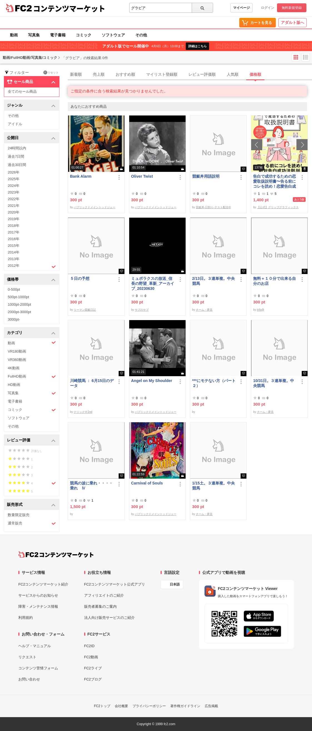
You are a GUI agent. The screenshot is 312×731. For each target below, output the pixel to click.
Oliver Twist (142, 176)
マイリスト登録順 (161, 74)
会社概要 (121, 706)
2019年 (13, 219)
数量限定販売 (18, 515)
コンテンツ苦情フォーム (38, 668)
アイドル (15, 124)
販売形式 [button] (31, 505)
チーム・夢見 (204, 309)
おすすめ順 (125, 74)
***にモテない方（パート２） (214, 383)
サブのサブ (142, 309)
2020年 (13, 212)
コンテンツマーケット (69, 8)
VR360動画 (17, 360)
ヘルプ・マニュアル (34, 646)
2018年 (13, 225)
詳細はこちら (197, 46)
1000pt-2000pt (19, 304)
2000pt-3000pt (19, 312)
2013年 (13, 259)
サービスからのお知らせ (38, 595)
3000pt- (14, 319)
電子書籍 (58, 35)
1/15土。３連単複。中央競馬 (213, 485)
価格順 (255, 74)
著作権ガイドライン (185, 706)
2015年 (13, 245)
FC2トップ (102, 706)
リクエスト (27, 657)
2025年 (13, 179)
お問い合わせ (29, 679)
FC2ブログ (93, 679)
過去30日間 (17, 165)
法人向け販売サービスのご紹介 (109, 618)
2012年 (32, 266)
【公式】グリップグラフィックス (278, 207)
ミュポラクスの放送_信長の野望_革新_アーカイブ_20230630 (152, 283)
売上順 (98, 74)
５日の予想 (79, 278)
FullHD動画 (32, 376)
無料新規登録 (292, 8)
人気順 (232, 74)
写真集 (34, 35)
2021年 (13, 206)
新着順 (76, 74)
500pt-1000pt (18, 297)
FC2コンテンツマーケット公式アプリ (114, 584)
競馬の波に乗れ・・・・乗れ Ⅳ (91, 485)
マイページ (241, 8)
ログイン (267, 8)
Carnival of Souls (147, 483)
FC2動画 (91, 657)
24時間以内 (17, 148)
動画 (14, 35)
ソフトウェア (113, 35)
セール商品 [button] (31, 82)
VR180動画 (17, 351)
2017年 (13, 232)
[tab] (190, 74)
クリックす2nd (83, 411)
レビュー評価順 (202, 74)
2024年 (13, 186)
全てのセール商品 (22, 91)
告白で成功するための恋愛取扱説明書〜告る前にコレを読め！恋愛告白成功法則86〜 (274, 181)
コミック (83, 35)
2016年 (13, 239)
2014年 (13, 252)
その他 (141, 35)
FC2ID (89, 646)
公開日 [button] (31, 138)
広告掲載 (211, 706)
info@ (260, 309)
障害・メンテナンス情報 (38, 606)
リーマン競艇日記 (85, 309)
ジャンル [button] (31, 105)
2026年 (13, 172)
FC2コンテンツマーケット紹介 (43, 584)
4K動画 (13, 368)
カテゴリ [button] (31, 333)
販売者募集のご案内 (100, 606)
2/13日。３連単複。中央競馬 (213, 281)
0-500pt (14, 289)
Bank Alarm (80, 176)
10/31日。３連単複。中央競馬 (273, 383)
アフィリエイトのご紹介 (104, 595)
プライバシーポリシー (149, 706)
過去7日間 (16, 156)
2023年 (13, 192)
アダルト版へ (292, 22)
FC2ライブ (93, 668)
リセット (51, 72)
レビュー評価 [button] (31, 440)
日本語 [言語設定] (175, 584)
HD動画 (14, 385)
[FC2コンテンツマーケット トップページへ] (56, 554)
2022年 (13, 199)
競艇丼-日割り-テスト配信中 (213, 207)
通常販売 (32, 523)
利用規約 (25, 618)
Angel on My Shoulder (151, 380)
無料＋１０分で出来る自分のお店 (274, 281)
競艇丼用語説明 (205, 176)
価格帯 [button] (31, 279)
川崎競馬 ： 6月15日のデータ (92, 383)
